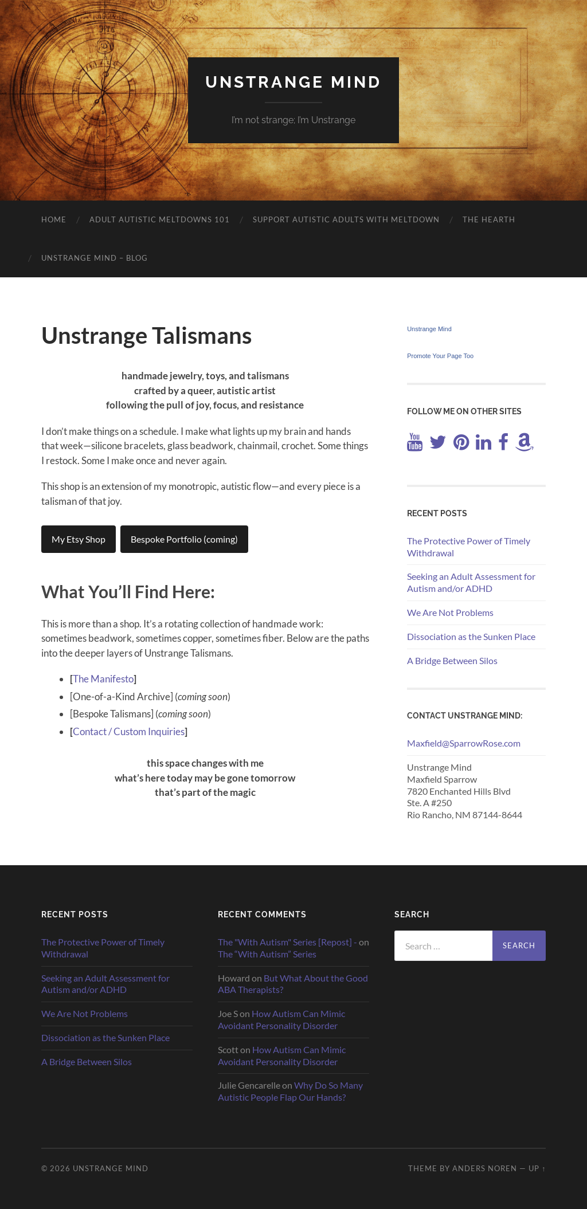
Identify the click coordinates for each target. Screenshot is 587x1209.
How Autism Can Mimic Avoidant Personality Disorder (281, 1019)
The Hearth (489, 219)
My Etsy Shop (78, 538)
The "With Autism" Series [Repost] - (287, 941)
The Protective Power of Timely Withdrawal (468, 546)
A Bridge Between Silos (452, 660)
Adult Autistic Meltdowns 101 (159, 219)
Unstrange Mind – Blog (94, 257)
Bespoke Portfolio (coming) (184, 538)
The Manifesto (103, 679)
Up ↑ (537, 1168)
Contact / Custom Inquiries (129, 731)
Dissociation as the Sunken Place (471, 636)
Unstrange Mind (293, 82)
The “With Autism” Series (267, 953)
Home (53, 219)
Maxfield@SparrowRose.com (464, 742)
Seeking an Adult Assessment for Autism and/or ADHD (471, 582)
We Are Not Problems (450, 612)
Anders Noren (484, 1168)
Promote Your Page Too (440, 355)
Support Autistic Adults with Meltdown (346, 219)
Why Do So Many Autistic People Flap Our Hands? (290, 1091)
